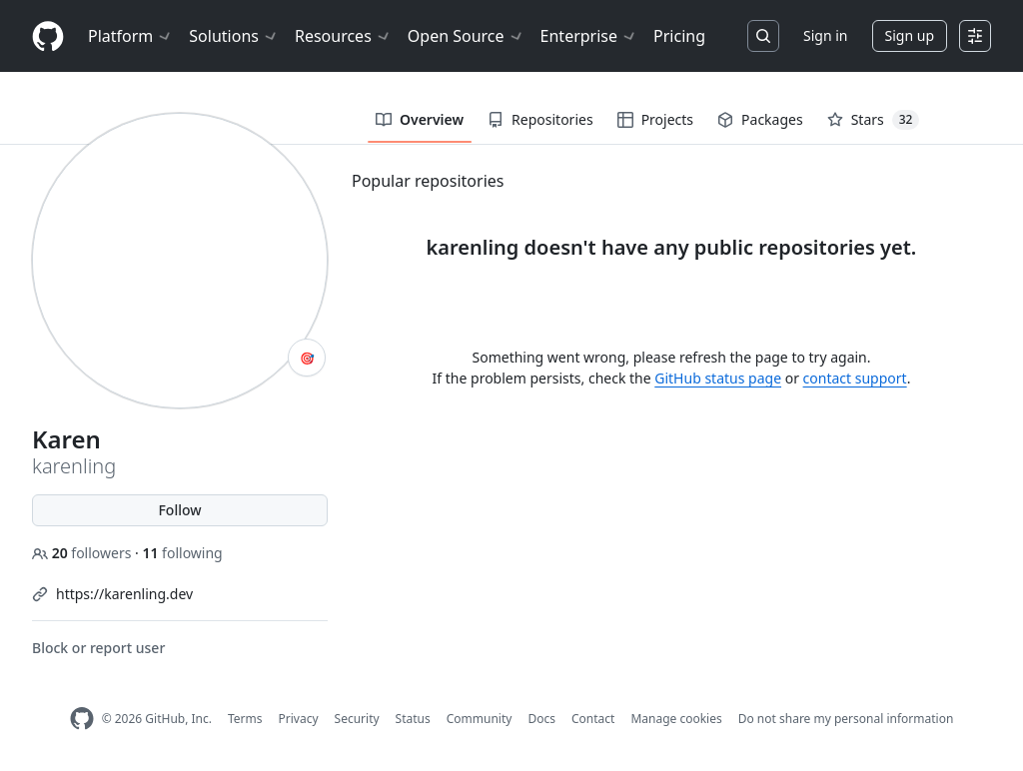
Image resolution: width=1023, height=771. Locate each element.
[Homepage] (48, 36)
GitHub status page (717, 378)
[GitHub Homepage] (82, 718)
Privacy (299, 718)
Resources (343, 36)
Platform (130, 36)
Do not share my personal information (846, 718)
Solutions (234, 36)
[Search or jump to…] (763, 36)
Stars (873, 120)
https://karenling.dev (124, 593)
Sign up (909, 35)
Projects (655, 119)
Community (479, 718)
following (182, 552)
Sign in (825, 35)
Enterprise (588, 36)
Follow (179, 509)
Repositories (540, 119)
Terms (245, 718)
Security (357, 718)
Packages (760, 119)
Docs (541, 718)
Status (413, 718)
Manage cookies (675, 718)
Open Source (466, 36)
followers (83, 552)
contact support (855, 378)
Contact (592, 718)
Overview (420, 119)
